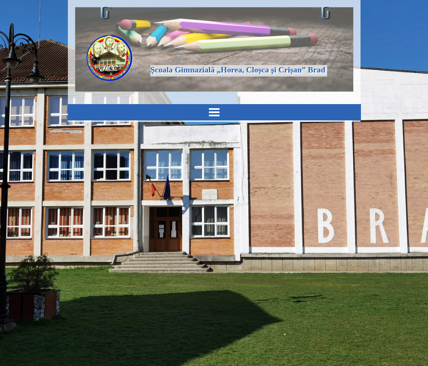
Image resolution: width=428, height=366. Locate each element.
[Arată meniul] (214, 112)
